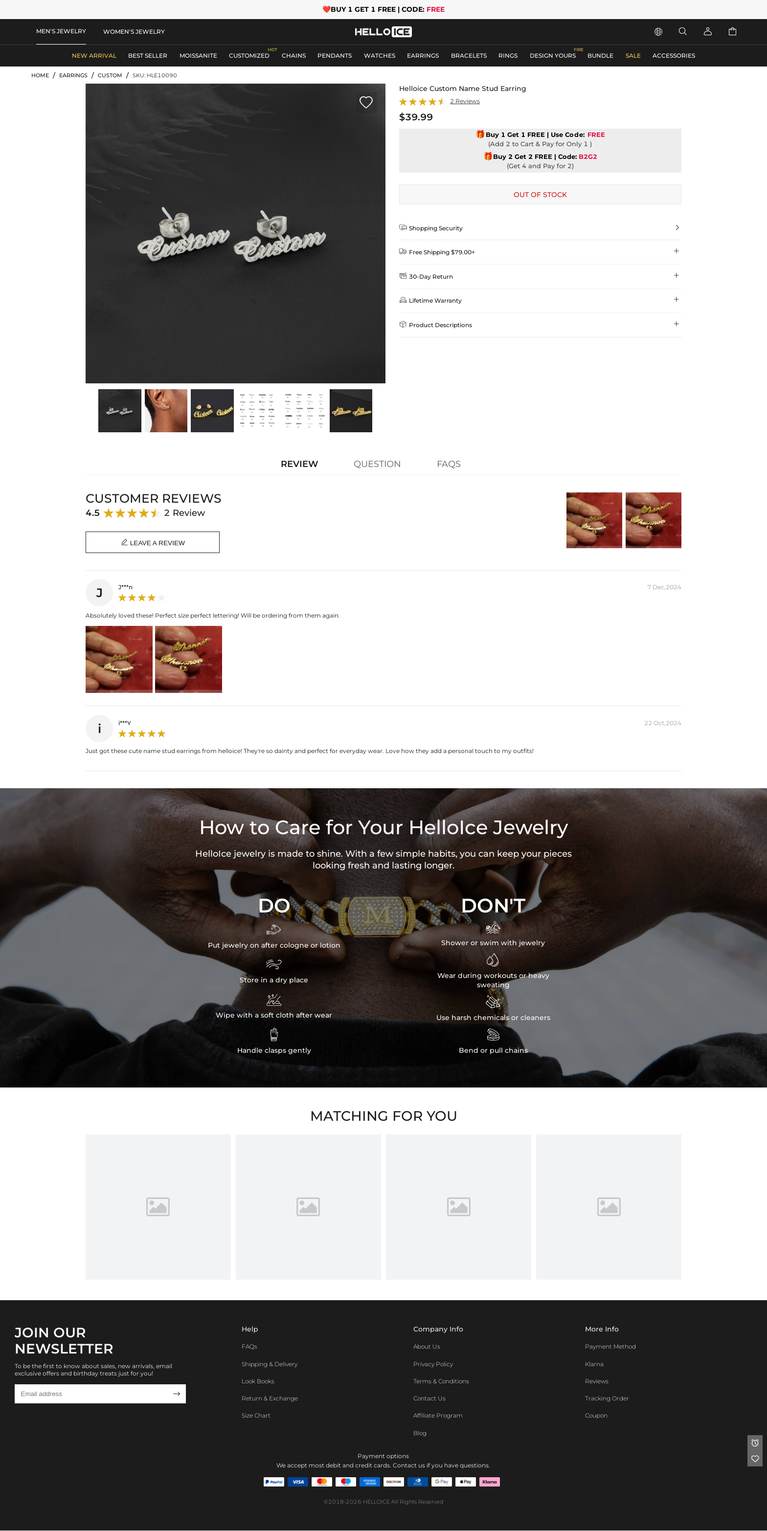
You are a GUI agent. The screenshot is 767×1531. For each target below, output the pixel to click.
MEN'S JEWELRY (61, 31)
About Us (426, 1347)
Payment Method (610, 1347)
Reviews (597, 1382)
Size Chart (256, 1416)
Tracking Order (607, 1399)
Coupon (596, 1416)
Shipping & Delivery (269, 1364)
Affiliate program (438, 1416)
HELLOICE (376, 1502)
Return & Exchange (270, 1399)
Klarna (594, 1364)
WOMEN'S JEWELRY (134, 31)
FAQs (249, 1347)
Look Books (258, 1382)
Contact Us (429, 1399)
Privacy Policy (433, 1364)
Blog (420, 1433)
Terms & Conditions (441, 1382)
